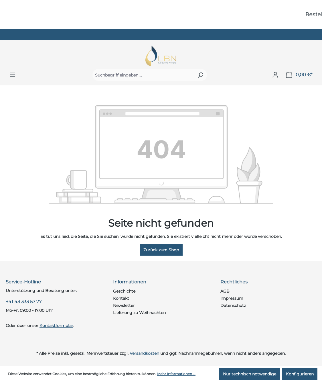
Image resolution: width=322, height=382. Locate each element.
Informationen (129, 282)
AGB (225, 291)
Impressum (231, 298)
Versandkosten (144, 353)
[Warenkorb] (299, 75)
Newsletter (124, 305)
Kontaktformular (56, 325)
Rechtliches (234, 282)
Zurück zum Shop (161, 249)
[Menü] (12, 75)
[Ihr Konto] (275, 75)
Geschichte (124, 291)
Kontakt (121, 298)
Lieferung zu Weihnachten (139, 312)
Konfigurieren (300, 374)
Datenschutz (233, 305)
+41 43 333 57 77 (24, 301)
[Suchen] (200, 75)
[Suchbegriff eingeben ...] (143, 75)
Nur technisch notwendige (249, 374)
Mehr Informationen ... (176, 374)
